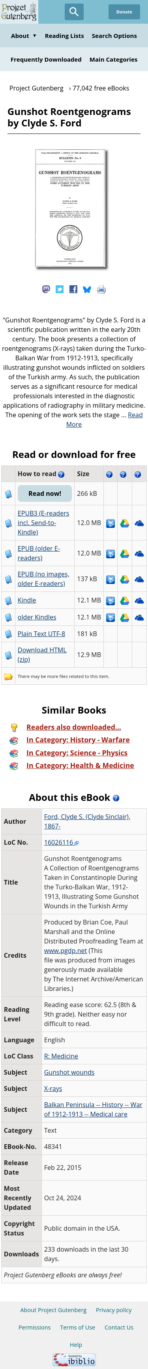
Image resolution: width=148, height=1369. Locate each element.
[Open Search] (74, 12)
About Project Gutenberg (53, 1310)
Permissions (35, 1327)
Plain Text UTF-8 (41, 633)
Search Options (114, 36)
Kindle (27, 600)
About (24, 35)
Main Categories (114, 59)
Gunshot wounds (69, 1072)
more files (57, 676)
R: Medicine (61, 1056)
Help (76, 1344)
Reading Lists (64, 36)
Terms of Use (77, 1327)
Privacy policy (114, 1310)
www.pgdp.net (65, 950)
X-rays (53, 1088)
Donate (124, 12)
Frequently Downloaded (46, 59)
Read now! (44, 493)
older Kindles (37, 617)
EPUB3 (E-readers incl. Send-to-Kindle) (43, 523)
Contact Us (119, 1327)
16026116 (61, 842)
